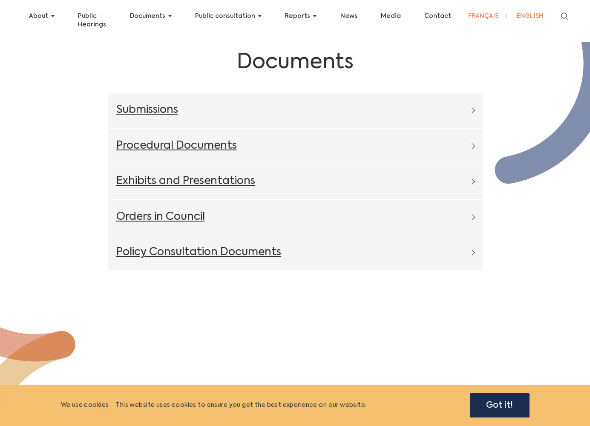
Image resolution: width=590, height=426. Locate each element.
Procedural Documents (176, 151)
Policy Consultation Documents (198, 258)
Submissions (147, 116)
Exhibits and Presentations (185, 187)
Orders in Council (160, 222)
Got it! (499, 405)
